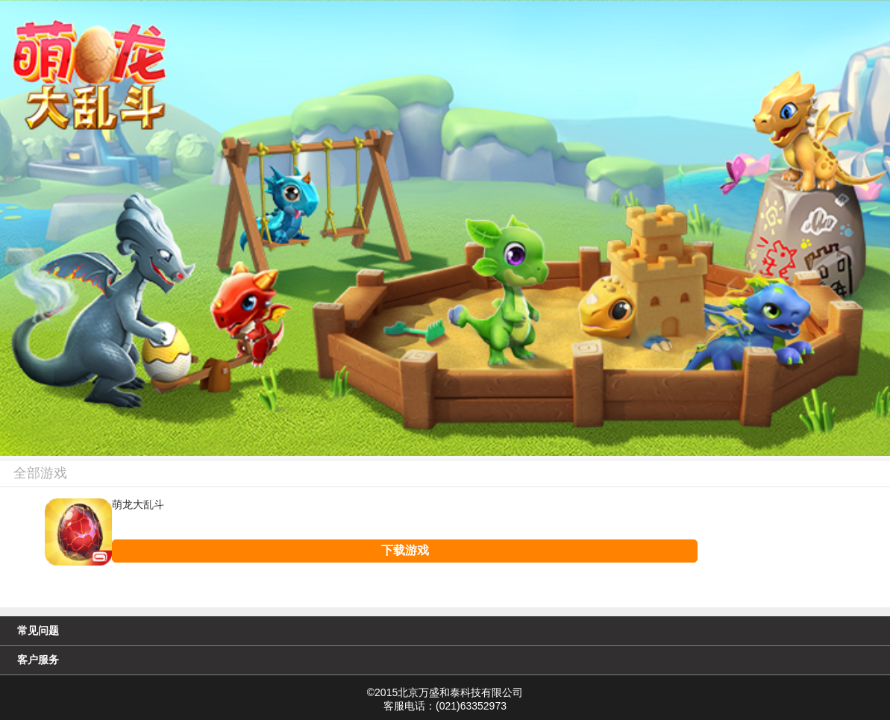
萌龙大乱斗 (138, 505)
